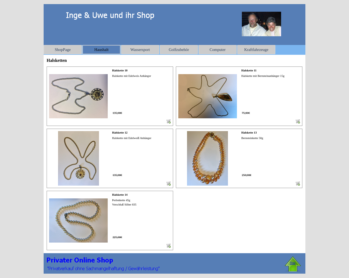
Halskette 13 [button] (249, 132)
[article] (110, 96)
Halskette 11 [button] (249, 70)
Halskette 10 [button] (120, 70)
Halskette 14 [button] (120, 194)
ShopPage (63, 49)
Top (293, 263)
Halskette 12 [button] (120, 132)
